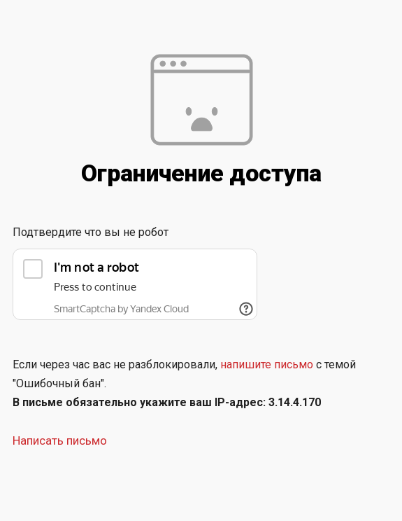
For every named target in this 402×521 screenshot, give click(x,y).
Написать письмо (60, 440)
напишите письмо (266, 364)
